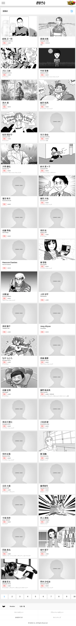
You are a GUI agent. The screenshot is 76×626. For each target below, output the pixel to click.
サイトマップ (57, 617)
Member (12, 606)
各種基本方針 (19, 617)
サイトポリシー (18, 612)
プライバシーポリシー (57, 612)
